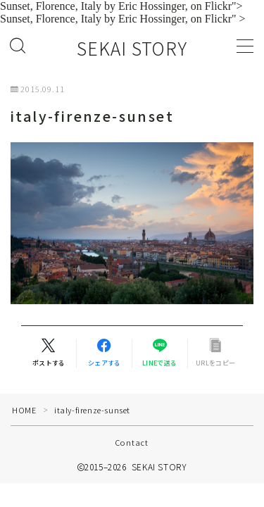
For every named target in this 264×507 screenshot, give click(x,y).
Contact (132, 442)
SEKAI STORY (132, 48)
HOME (24, 409)
